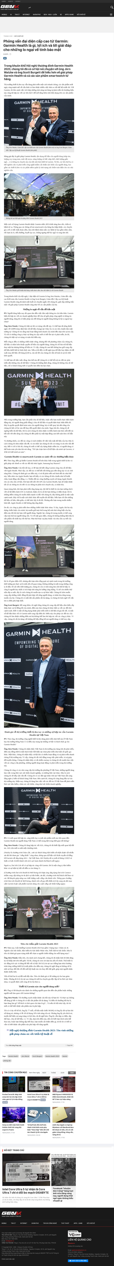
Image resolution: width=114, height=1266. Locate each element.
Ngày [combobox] (44, 1073)
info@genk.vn (10, 1241)
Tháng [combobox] (53, 1073)
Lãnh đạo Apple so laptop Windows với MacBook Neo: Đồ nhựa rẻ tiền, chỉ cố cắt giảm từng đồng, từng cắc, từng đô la (63, 1130)
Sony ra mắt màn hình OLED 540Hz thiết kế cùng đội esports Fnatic (13, 1127)
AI (11, 14)
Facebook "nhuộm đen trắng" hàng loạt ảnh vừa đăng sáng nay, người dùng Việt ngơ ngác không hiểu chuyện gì (63, 1194)
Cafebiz (17, 1)
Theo (39, 1045)
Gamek (4, 1)
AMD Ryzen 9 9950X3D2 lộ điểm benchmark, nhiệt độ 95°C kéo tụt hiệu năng (62, 1096)
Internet (26, 14)
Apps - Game (78, 1223)
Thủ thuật (65, 1223)
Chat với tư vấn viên (78, 1261)
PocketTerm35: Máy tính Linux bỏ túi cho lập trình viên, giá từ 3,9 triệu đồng (12, 1096)
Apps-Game (69, 14)
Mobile (4, 14)
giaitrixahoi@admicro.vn (79, 1250)
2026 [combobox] (62, 1073)
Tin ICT (17, 14)
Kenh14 (10, 1)
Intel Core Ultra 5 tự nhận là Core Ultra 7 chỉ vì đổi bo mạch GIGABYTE (38, 1097)
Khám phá (37, 14)
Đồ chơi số (81, 14)
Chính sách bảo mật (8, 1259)
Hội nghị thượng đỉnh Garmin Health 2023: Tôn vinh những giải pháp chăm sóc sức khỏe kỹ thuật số (41, 1032)
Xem (72, 1073)
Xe (61, 14)
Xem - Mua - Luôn (50, 14)
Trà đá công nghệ (50, 1223)
